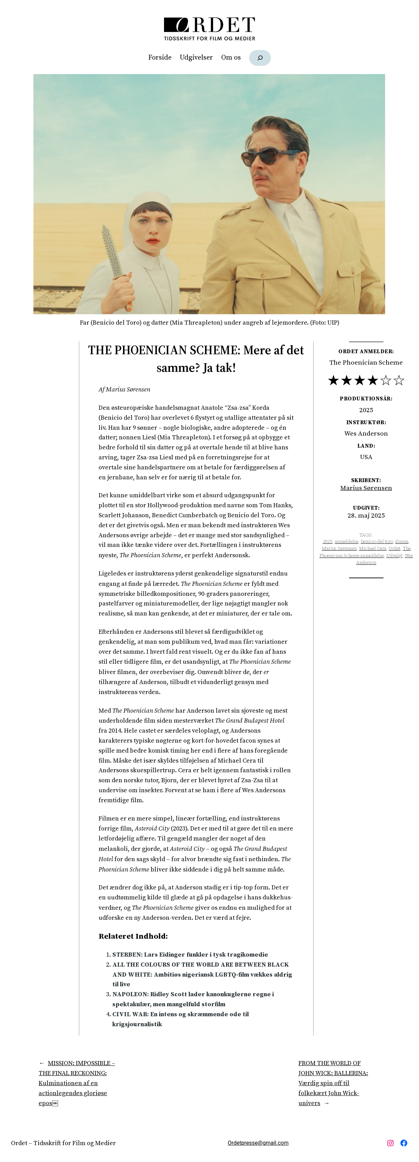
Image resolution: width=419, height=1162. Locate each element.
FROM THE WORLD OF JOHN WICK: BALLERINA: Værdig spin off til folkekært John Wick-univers (333, 1083)
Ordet (394, 548)
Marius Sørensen (366, 488)
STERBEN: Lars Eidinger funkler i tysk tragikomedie (190, 955)
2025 (328, 541)
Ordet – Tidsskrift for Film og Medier (63, 1143)
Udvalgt (394, 556)
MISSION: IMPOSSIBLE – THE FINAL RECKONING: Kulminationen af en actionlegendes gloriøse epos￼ (77, 1083)
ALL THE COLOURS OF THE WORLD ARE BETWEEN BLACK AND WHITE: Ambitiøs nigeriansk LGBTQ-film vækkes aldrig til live (202, 975)
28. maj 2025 (366, 515)
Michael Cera (372, 548)
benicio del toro (377, 541)
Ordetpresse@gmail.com (258, 1143)
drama (401, 541)
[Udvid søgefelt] (260, 57)
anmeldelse (346, 541)
